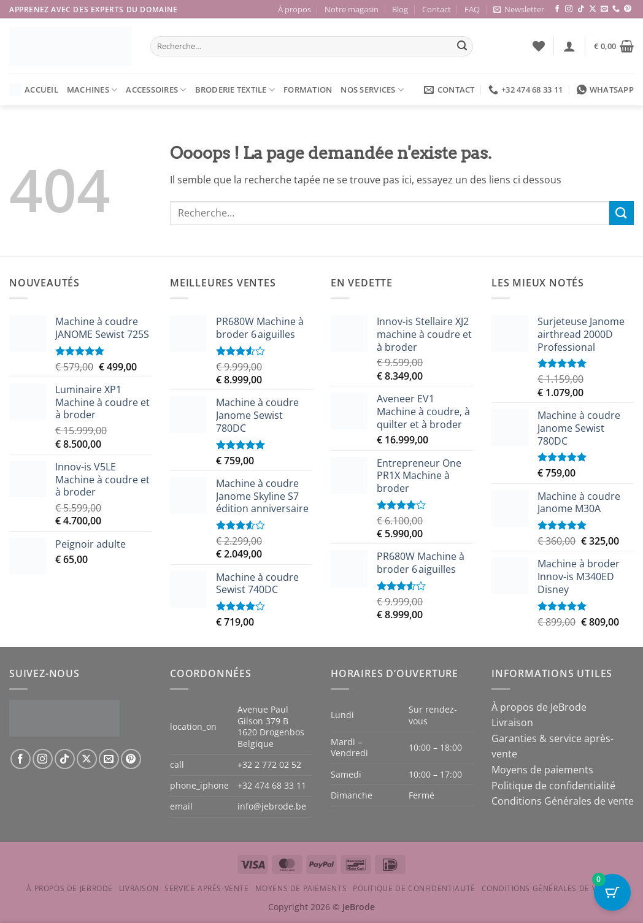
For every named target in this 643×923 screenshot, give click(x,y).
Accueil (33, 89)
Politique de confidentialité (553, 785)
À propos (294, 9)
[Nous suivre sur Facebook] (557, 9)
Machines (92, 90)
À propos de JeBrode (539, 707)
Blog (400, 9)
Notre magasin (352, 9)
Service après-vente (206, 888)
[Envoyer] (462, 46)
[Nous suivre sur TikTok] (581, 9)
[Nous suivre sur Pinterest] (627, 9)
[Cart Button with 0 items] (612, 892)
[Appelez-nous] (616, 9)
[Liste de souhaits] (539, 46)
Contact (436, 9)
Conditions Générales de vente (562, 801)
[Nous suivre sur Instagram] (568, 9)
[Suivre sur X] (592, 9)
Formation (307, 89)
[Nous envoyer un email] (604, 9)
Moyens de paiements (542, 769)
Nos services (372, 90)
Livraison (512, 722)
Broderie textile (235, 90)
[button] (518, 9)
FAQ (472, 9)
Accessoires (156, 90)
